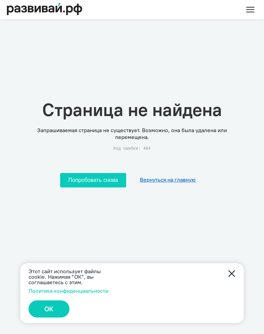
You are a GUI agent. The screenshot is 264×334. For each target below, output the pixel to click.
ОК (49, 309)
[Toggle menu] (250, 9)
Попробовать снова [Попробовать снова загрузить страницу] (93, 180)
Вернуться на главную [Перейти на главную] (168, 179)
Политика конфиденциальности (68, 291)
